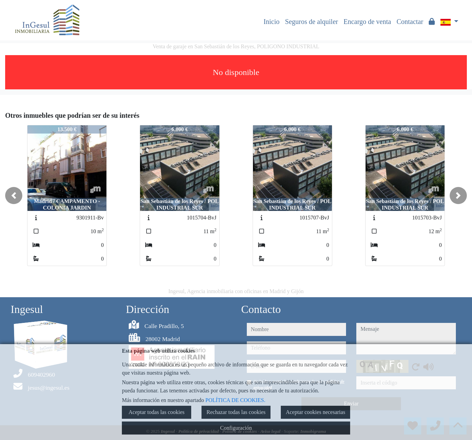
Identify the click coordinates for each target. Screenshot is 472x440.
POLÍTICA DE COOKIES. (235, 400)
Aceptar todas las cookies (156, 412)
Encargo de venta (367, 21)
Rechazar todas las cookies (236, 412)
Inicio (272, 21)
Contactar (409, 21)
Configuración (236, 428)
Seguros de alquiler (311, 21)
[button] (13, 195)
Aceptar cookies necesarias (315, 412)
